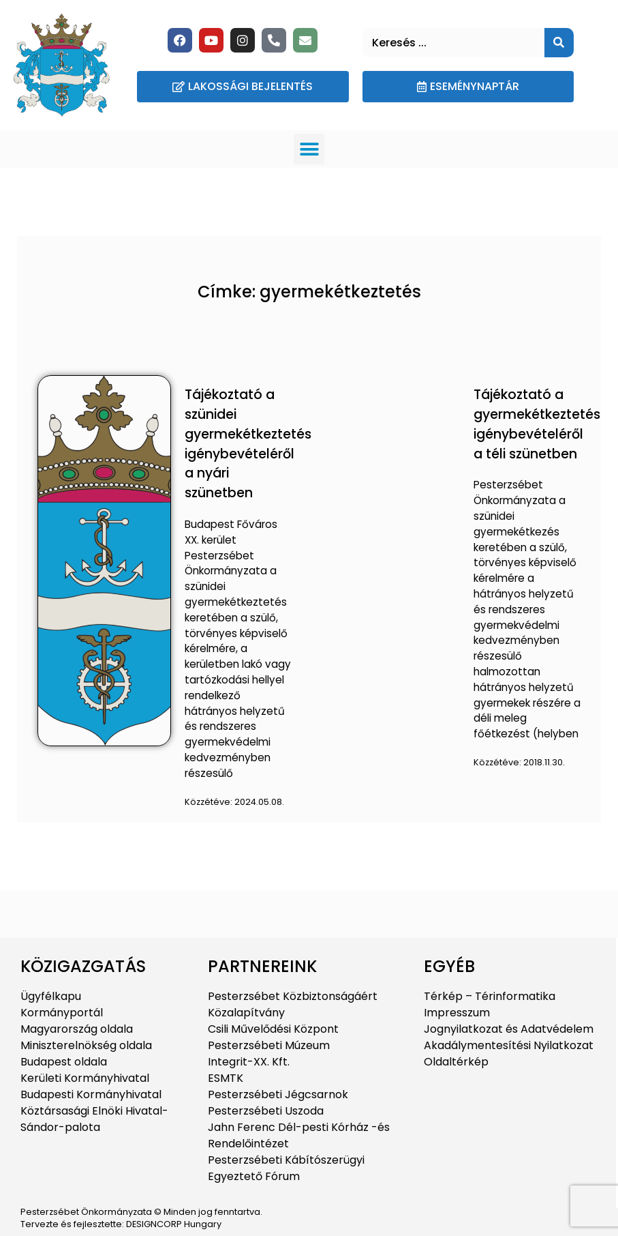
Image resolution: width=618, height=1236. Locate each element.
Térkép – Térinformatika (489, 996)
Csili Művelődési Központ (273, 1029)
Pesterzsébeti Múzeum (269, 1045)
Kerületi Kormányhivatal (84, 1078)
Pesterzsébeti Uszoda (266, 1111)
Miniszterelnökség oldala (86, 1045)
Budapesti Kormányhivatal (90, 1094)
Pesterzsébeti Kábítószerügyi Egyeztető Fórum (286, 1168)
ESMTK (225, 1078)
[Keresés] (559, 42)
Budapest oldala (63, 1062)
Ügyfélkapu (50, 996)
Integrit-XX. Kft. (249, 1062)
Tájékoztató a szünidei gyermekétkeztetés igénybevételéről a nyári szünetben (248, 443)
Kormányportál (61, 1012)
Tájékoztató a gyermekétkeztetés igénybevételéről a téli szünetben (537, 423)
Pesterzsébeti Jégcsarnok (278, 1094)
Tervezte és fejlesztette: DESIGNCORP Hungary (120, 1224)
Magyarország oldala (76, 1029)
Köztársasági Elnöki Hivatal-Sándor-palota (94, 1119)
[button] (309, 149)
